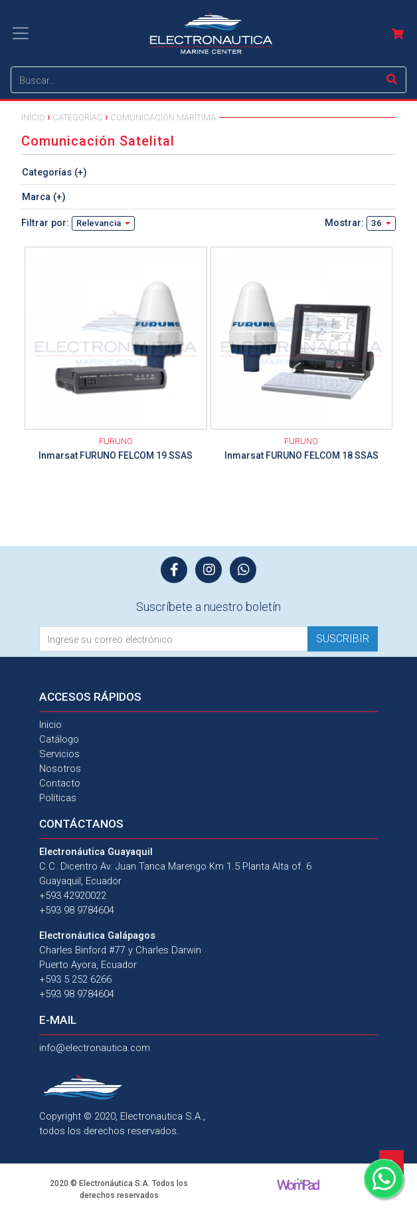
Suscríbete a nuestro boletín (208, 607)
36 (377, 223)
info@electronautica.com (94, 1048)
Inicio (33, 117)
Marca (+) (44, 197)
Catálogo (59, 739)
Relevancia (99, 223)
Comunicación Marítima (163, 117)
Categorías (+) (54, 172)
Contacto (59, 783)
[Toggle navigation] (21, 33)
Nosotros (60, 769)
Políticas (57, 798)
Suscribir (342, 638)
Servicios (59, 754)
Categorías (77, 117)
